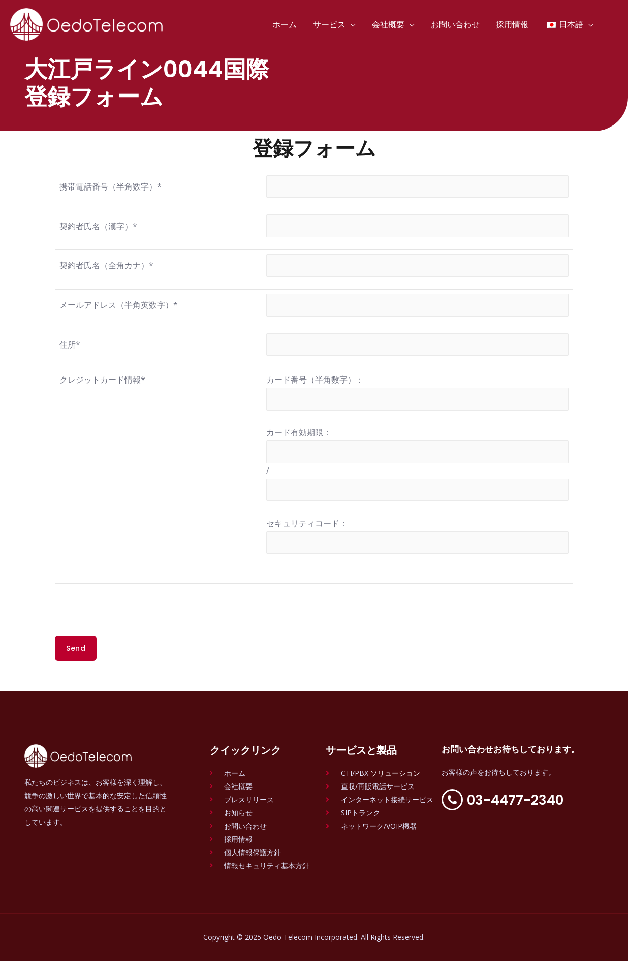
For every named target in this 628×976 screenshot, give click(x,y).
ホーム (284, 24)
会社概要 (388, 24)
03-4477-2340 (526, 824)
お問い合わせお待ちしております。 (506, 770)
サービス (329, 24)
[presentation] (132, 631)
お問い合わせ (455, 24)
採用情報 (512, 24)
